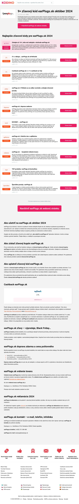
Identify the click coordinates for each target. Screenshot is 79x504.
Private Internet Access (46, 473)
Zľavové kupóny (27, 485)
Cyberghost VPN (44, 469)
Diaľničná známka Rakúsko (67, 477)
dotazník (23, 405)
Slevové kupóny (8, 487)
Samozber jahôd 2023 (26, 477)
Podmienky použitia (38, 499)
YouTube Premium (5, 469)
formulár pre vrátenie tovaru (17, 379)
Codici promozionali (67, 485)
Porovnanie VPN (5, 475)
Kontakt (66, 499)
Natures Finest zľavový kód (27, 473)
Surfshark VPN (44, 475)
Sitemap (61, 499)
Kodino (5, 485)
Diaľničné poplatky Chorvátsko (68, 473)
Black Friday (4, 466)
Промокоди (26, 489)
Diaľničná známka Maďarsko (67, 475)
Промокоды (45, 485)
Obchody (29, 499)
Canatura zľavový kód (26, 466)
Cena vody (62, 469)
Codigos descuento (67, 487)
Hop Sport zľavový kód (26, 469)
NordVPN (42, 471)
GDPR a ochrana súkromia (51, 499)
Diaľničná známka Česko (66, 471)
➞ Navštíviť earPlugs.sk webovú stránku (34, 26)
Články (24, 499)
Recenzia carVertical (6, 477)
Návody (3, 471)
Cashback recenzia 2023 (66, 466)
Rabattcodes (65, 489)
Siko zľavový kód (25, 475)
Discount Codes (46, 487)
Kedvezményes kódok (28, 487)
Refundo (9, 311)
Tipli (5, 311)
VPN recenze (7, 489)
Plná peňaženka (16, 311)
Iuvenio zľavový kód (26, 471)
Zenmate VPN (43, 477)
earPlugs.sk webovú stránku (39, 208)
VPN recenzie (43, 466)
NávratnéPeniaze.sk (30, 311)
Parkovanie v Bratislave (7, 473)
